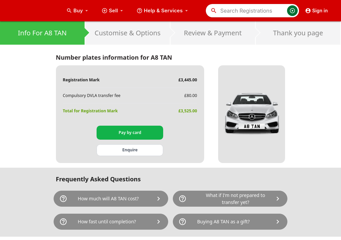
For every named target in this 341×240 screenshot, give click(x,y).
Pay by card (130, 132)
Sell (113, 10)
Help (163, 10)
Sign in (316, 10)
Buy (78, 10)
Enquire (130, 150)
